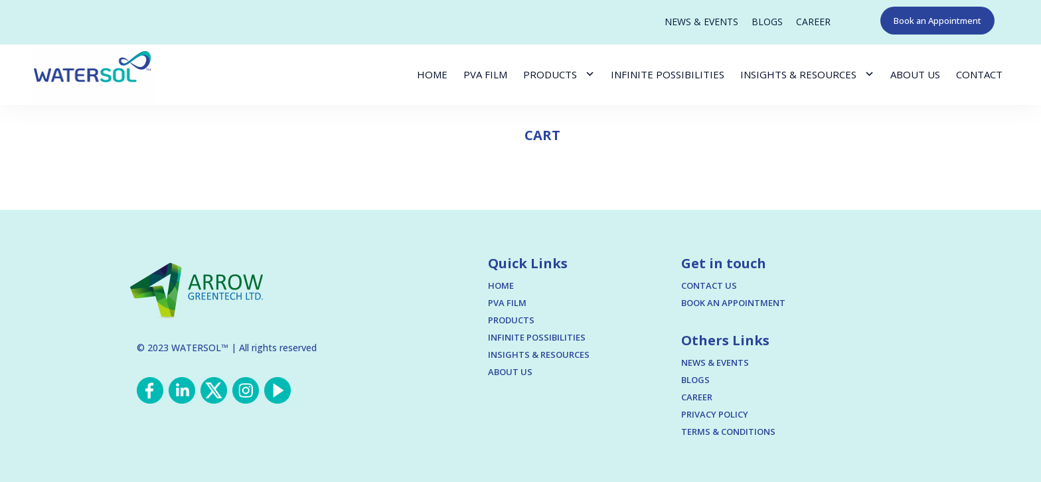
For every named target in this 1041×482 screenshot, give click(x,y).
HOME (432, 74)
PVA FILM (485, 74)
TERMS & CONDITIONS (728, 432)
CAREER (813, 22)
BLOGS (767, 22)
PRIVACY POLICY (714, 414)
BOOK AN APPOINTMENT (733, 303)
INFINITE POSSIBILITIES (667, 74)
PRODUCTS (550, 74)
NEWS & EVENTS (701, 22)
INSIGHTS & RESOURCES (798, 74)
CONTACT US (709, 285)
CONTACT (979, 74)
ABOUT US (915, 74)
